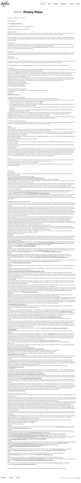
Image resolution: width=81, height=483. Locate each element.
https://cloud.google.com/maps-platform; (16, 241)
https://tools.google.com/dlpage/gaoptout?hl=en (39, 193)
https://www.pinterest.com (58, 449)
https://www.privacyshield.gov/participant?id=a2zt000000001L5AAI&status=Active (25, 178)
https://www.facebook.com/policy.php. (17, 390)
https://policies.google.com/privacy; (46, 241)
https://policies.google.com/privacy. (30, 291)
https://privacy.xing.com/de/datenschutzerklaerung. (24, 464)
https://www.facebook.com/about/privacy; (22, 433)
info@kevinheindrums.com (17, 23)
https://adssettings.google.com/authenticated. (25, 246)
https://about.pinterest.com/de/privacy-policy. (56, 450)
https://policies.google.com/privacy (16, 367)
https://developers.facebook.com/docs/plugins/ (31, 378)
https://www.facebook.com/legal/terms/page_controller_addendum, (32, 437)
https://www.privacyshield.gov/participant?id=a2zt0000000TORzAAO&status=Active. (34, 460)
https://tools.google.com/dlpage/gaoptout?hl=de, (29, 244)
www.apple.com (51, 333)
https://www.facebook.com (36, 432)
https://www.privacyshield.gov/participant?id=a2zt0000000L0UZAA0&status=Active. (49, 257)
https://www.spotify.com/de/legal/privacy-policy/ (50, 316)
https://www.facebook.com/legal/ (18, 439)
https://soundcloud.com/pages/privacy (17, 304)
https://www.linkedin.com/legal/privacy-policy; (46, 255)
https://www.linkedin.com (17, 255)
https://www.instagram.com (44, 250)
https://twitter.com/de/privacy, (19, 458)
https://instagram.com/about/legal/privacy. (52, 251)
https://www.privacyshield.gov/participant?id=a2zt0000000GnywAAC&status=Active (26, 373)
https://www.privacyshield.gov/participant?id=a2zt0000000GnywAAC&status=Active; (29, 435)
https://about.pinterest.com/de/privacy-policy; (23, 450)
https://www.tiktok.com (47, 261)
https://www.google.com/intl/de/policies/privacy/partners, (25, 191)
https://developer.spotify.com (66, 311)
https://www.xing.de (58, 462)
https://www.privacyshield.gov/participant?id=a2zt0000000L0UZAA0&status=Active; (29, 444)
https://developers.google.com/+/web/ (16, 354)
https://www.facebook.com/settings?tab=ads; (25, 436)
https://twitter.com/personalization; (37, 458)
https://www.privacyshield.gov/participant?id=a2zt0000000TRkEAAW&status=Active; (47, 243)
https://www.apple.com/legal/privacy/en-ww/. (50, 340)
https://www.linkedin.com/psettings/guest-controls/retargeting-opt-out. (25, 446)
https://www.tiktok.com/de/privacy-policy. (22, 262)
